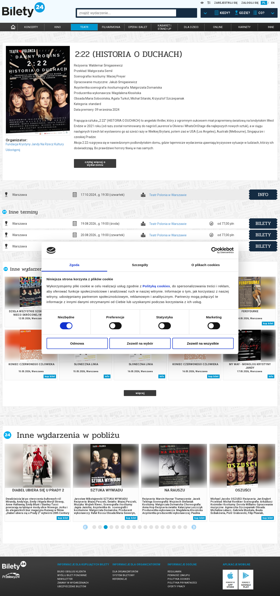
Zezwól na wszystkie (203, 343)
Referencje (119, 579)
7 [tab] (128, 527)
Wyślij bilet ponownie (72, 575)
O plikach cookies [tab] (205, 265)
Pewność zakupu (179, 575)
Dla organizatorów (125, 571)
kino (57, 27)
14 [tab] (168, 527)
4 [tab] (111, 527)
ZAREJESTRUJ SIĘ (226, 2)
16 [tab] (180, 527)
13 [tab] (163, 527)
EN (273, 2)
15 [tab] (174, 527)
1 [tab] (94, 527)
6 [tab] (123, 527)
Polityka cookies (179, 579)
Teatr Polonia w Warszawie (168, 195)
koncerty (31, 27)
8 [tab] (134, 527)
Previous (85, 527)
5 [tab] (117, 527)
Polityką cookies (156, 286)
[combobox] (126, 13)
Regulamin (174, 571)
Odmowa (77, 343)
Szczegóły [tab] (140, 265)
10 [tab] (146, 527)
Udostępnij (13, 150)
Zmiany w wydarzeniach (73, 582)
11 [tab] (151, 527)
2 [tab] (100, 527)
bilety (263, 223)
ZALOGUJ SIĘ (250, 2)
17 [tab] (185, 527)
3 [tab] (106, 527)
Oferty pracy (176, 586)
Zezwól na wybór (140, 343)
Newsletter (65, 579)
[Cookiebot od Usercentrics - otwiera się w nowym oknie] (214, 250)
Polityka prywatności (182, 582)
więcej (140, 393)
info (263, 194)
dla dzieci (191, 27)
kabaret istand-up (164, 27)
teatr (84, 27)
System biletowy (123, 575)
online (218, 27)
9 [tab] (140, 527)
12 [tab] (157, 527)
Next (193, 527)
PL (264, 2)
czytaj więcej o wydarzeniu (95, 163)
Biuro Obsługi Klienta (71, 571)
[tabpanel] (38, 483)
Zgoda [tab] (74, 265)
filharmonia (111, 27)
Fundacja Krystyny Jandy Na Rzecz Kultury (35, 144)
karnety (244, 27)
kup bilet (268, 323)
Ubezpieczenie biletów (71, 586)
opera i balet (137, 27)
